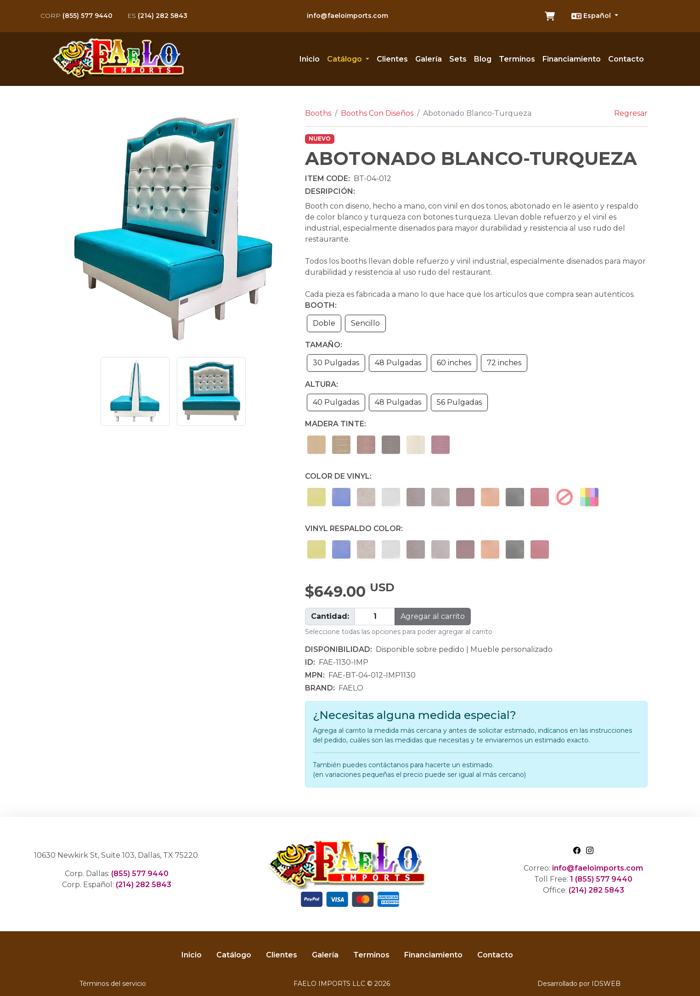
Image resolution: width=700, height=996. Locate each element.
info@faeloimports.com (347, 15)
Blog (482, 59)
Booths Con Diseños (377, 113)
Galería (428, 59)
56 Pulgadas (459, 402)
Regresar (631, 113)
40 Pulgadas (336, 402)
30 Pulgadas (336, 362)
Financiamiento (571, 59)
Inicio (309, 59)
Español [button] (592, 16)
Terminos (517, 59)
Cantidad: (330, 616)
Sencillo (365, 323)
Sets (458, 59)
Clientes (392, 59)
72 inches (504, 362)
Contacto (626, 59)
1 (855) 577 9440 (601, 879)
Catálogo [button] (345, 59)
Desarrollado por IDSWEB (579, 983)
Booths (318, 113)
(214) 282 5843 (157, 15)
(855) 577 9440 (76, 15)
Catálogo (233, 955)
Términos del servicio (112, 983)
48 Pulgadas (398, 362)
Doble (324, 323)
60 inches (454, 362)
